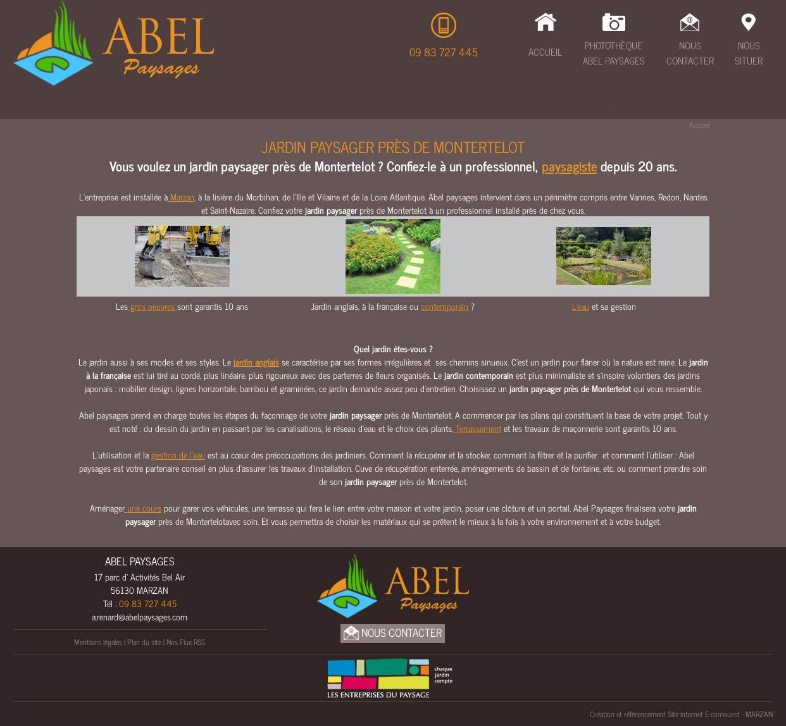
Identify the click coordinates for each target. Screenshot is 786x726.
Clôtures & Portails (467, 108)
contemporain (444, 305)
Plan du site (144, 642)
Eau (392, 108)
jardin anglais (256, 361)
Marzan (181, 196)
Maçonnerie (337, 108)
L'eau (580, 305)
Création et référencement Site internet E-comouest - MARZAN (681, 714)
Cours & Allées (254, 108)
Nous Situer (749, 53)
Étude (100, 108)
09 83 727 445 (443, 52)
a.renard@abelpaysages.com (139, 616)
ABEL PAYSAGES (140, 561)
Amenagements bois (579, 108)
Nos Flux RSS (185, 642)
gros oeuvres (152, 305)
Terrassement (166, 108)
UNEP (656, 108)
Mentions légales (98, 642)
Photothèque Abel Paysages (614, 53)
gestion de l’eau (178, 454)
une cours (143, 507)
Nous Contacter (690, 53)
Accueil (545, 51)
